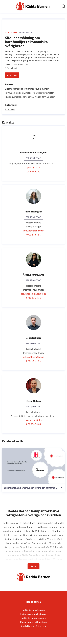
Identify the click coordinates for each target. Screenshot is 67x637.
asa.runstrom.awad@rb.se (33, 293)
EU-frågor (36, 96)
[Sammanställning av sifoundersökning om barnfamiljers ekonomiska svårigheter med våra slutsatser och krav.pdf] (33, 466)
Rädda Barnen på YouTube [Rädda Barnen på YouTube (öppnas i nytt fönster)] (33, 626)
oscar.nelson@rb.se (33, 420)
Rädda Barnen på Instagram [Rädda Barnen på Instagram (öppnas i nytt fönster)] (33, 613)
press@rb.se (33, 167)
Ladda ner (12, 75)
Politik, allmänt (42, 88)
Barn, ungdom (48, 96)
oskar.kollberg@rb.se (33, 356)
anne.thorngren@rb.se (33, 230)
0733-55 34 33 (33, 297)
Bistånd (8, 88)
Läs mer (33, 566)
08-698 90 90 (33, 171)
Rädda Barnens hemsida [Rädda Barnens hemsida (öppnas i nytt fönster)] (33, 609)
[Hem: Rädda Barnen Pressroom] (32, 6)
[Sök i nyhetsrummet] (63, 6)
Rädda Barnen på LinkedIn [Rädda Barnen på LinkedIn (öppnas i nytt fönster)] (33, 617)
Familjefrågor (25, 92)
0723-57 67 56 (33, 234)
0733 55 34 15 (33, 361)
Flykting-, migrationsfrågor (18, 96)
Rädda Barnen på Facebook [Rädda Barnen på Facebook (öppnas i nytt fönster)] (33, 622)
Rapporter (10, 109)
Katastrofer (48, 92)
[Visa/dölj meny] (4, 6)
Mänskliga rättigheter (23, 88)
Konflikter (37, 92)
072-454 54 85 (33, 424)
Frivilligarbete (12, 92)
